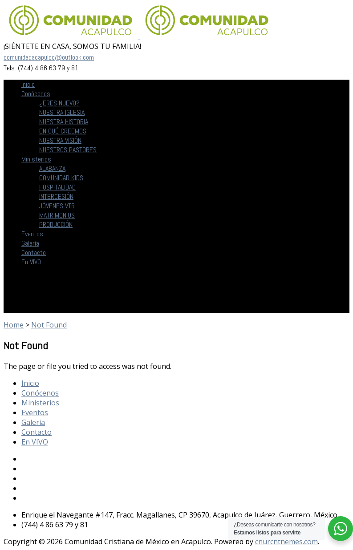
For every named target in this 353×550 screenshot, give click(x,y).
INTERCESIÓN (56, 196)
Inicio (28, 84)
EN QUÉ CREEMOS (62, 131)
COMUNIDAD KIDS (61, 177)
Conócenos (35, 93)
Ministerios (36, 159)
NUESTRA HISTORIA (63, 121)
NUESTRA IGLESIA (62, 112)
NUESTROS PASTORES (68, 149)
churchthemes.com (286, 541)
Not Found (49, 325)
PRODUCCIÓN (56, 224)
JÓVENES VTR (57, 205)
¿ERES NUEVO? (59, 103)
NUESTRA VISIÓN (60, 140)
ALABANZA (52, 168)
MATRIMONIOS (57, 215)
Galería (30, 243)
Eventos (32, 234)
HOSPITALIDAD (57, 187)
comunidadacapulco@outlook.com (49, 57)
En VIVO (31, 262)
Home (14, 325)
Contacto (33, 252)
